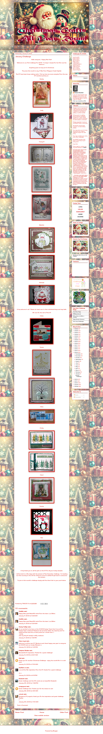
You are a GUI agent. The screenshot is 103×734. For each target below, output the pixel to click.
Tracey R (41, 141)
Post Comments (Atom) (46, 721)
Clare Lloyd (22, 641)
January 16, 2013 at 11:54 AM (28, 664)
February (78, 372)
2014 (76, 350)
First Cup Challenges (78, 321)
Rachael (41, 282)
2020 (76, 339)
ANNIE (80, 214)
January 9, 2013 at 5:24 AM (28, 623)
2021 (76, 338)
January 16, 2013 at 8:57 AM (28, 655)
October (78, 357)
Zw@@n (21, 611)
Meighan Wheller (24, 650)
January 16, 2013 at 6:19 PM (28, 675)
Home (42, 712)
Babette (41, 225)
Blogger (55, 731)
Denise (42, 506)
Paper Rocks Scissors (78, 319)
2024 (76, 332)
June (77, 364)
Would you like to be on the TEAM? (80, 255)
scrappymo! (22, 686)
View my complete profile (79, 101)
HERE (84, 147)
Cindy (42, 428)
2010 (76, 382)
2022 (76, 336)
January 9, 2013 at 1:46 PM (28, 638)
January (78, 373)
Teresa (42, 347)
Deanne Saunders (79, 92)
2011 (76, 381)
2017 (76, 345)
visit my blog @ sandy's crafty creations (31, 635)
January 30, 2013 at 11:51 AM (28, 702)
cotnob (21, 694)
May (77, 366)
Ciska (41, 316)
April (77, 368)
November (78, 355)
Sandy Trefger (23, 627)
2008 (76, 386)
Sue (41, 537)
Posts (76, 395)
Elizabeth (22, 678)
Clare (41, 406)
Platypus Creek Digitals (54, 71)
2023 (76, 334)
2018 (76, 343)
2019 (76, 341)
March (77, 370)
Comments (77, 397)
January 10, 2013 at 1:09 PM (28, 647)
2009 (76, 384)
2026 (76, 328)
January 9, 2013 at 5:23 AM (28, 615)
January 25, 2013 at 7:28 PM (28, 683)
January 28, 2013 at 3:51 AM (28, 691)
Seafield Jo (22, 667)
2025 (76, 330)
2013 (76, 352)
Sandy (42, 79)
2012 (76, 379)
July (77, 363)
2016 (76, 347)
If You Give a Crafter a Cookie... (78, 317)
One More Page (77, 311)
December (78, 354)
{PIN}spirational (77, 314)
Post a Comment (22, 705)
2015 (76, 348)
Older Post (64, 712)
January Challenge (78, 376)
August (78, 361)
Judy (41, 110)
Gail (20, 658)
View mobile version (41, 715)
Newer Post (19, 712)
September (78, 359)
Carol (41, 475)
